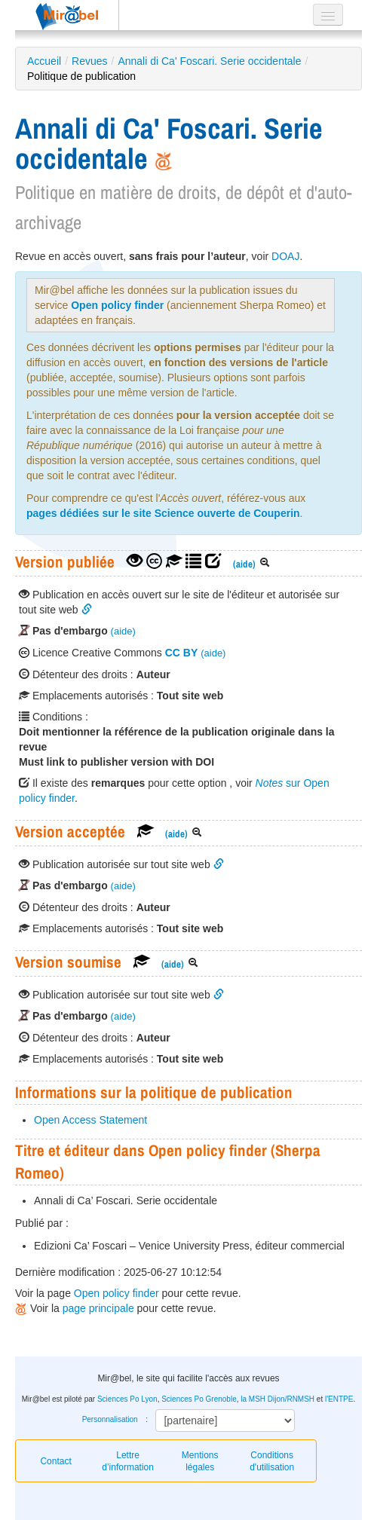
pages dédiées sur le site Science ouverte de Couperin (163, 513)
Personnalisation (110, 1419)
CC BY (181, 653)
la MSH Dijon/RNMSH (277, 1399)
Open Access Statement (90, 1120)
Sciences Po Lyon (127, 1399)
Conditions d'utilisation (272, 1461)
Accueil (44, 61)
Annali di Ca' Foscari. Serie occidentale (209, 61)
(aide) (244, 564)
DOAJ (285, 256)
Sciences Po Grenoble (199, 1399)
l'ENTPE (339, 1399)
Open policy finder (117, 305)
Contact (55, 1461)
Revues (89, 61)
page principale (98, 1308)
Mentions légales (200, 1461)
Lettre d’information (128, 1461)
